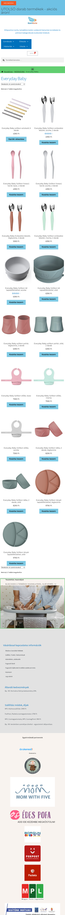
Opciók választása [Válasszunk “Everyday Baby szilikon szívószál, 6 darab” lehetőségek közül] (16, 139)
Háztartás (9, 46)
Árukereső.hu (32, 753)
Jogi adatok (8, 676)
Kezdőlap (8, 72)
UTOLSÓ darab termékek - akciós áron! (29, 11)
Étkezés (23, 41)
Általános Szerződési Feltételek (14, 651)
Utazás (24, 46)
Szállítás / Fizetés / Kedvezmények (15, 655)
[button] (32, 69)
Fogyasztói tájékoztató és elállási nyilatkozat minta (20, 668)
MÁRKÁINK (19, 72)
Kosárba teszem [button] (49, 142)
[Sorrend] (13, 84)
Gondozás (8, 41)
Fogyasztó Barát (10, 664)
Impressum (8, 672)
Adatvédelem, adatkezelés (12, 659)
